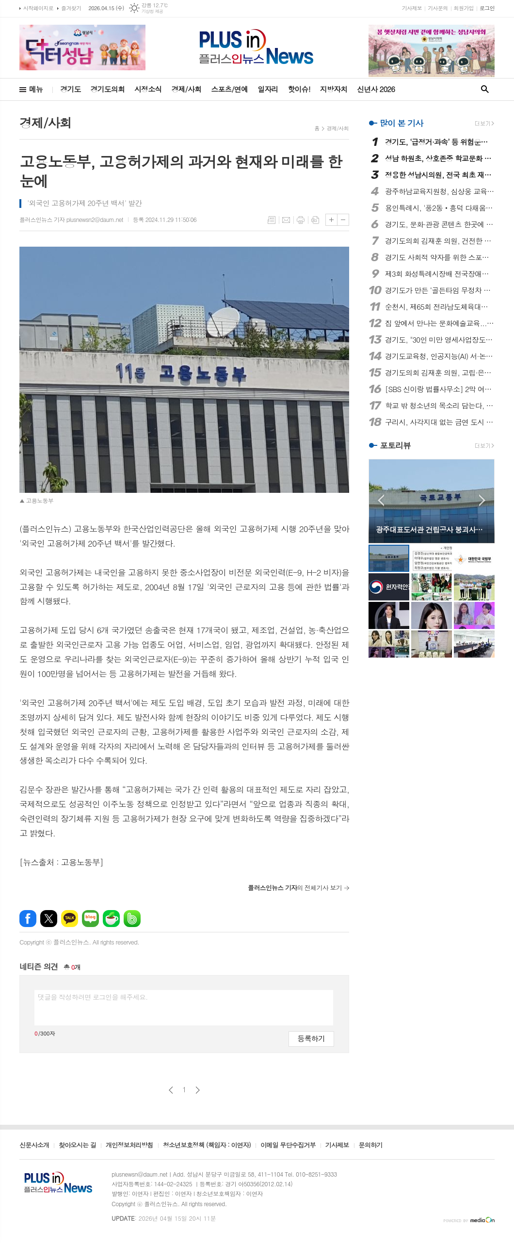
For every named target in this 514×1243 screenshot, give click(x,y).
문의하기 (371, 1145)
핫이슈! (299, 89)
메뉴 (36, 89)
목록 (271, 220)
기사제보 (412, 8)
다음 (197, 1090)
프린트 (300, 220)
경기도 (70, 89)
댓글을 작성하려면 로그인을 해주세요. (92, 996)
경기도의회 (108, 89)
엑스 (48, 918)
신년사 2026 (376, 89)
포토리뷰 (395, 446)
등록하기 (311, 1038)
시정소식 (147, 89)
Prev (381, 500)
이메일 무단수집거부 (288, 1145)
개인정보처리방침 (129, 1145)
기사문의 (438, 8)
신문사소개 (34, 1145)
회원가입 (464, 8)
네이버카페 (111, 918)
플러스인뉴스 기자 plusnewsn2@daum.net (71, 219)
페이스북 (27, 918)
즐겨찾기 (71, 8)
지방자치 (333, 89)
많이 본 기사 (401, 123)
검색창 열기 (485, 89)
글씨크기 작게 (343, 220)
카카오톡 (69, 918)
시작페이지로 (38, 8)
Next (482, 500)
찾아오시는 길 (77, 1145)
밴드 (132, 918)
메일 (286, 220)
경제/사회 (186, 89)
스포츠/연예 (229, 89)
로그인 (487, 8)
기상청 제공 (152, 11)
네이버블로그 (90, 918)
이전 (171, 1090)
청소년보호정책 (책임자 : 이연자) (207, 1145)
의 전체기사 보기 (295, 887)
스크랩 (315, 220)
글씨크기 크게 (331, 220)
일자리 (267, 89)
